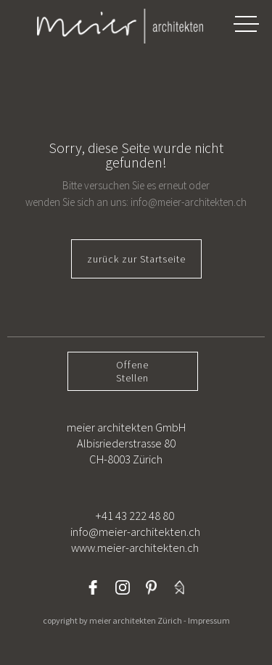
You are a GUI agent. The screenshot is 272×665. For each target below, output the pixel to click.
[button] (245, 23)
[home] (105, 26)
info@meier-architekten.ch (189, 202)
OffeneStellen (132, 371)
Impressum (209, 620)
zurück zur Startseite (136, 258)
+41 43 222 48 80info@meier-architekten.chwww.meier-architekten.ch (135, 531)
